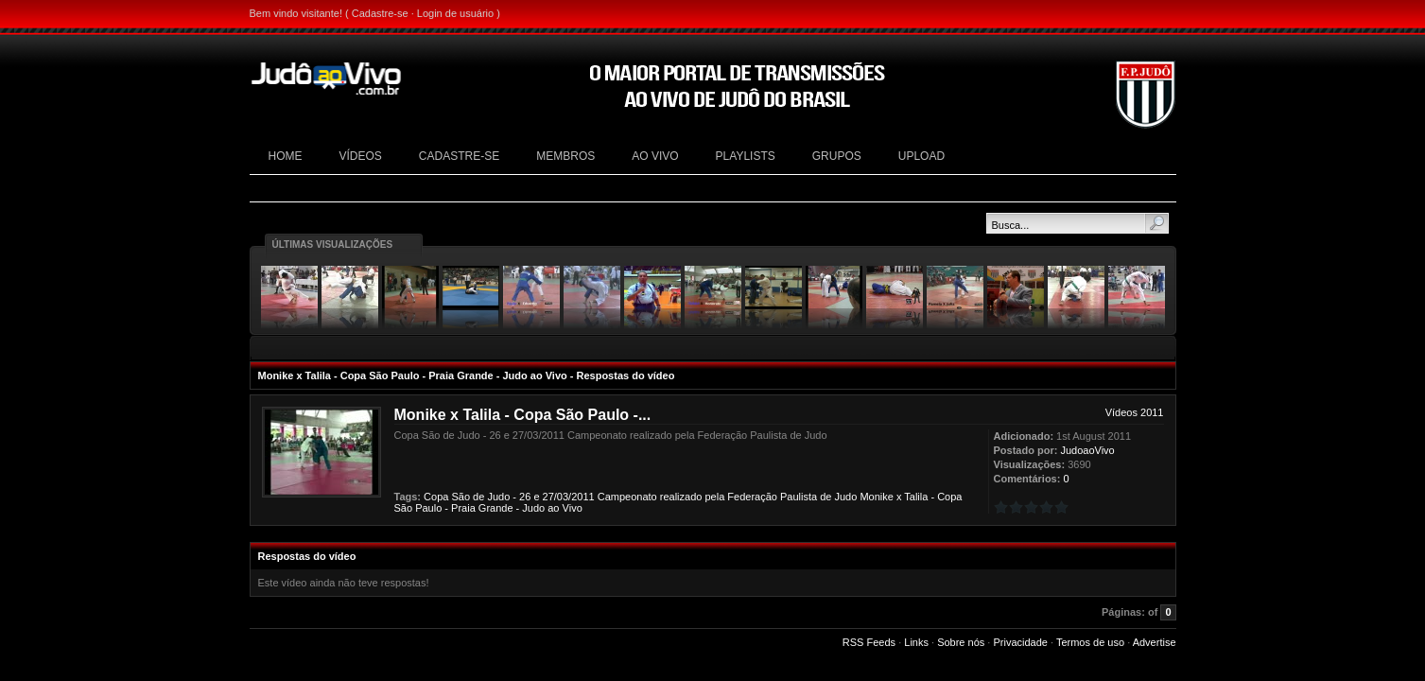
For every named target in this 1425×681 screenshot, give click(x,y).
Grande (495, 508)
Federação (752, 496)
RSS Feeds (869, 642)
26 (524, 496)
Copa (436, 496)
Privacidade (1020, 642)
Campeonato (627, 496)
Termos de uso (1090, 642)
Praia (463, 508)
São (460, 496)
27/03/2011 (569, 496)
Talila (916, 496)
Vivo (572, 508)
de (478, 496)
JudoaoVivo (1087, 450)
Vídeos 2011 (1134, 412)
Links (916, 642)
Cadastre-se (380, 13)
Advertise (1154, 642)
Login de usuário (455, 13)
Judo (498, 496)
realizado (681, 496)
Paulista (798, 496)
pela (714, 496)
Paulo (428, 508)
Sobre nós (960, 642)
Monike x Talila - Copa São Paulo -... (523, 415)
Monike (876, 496)
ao (553, 508)
